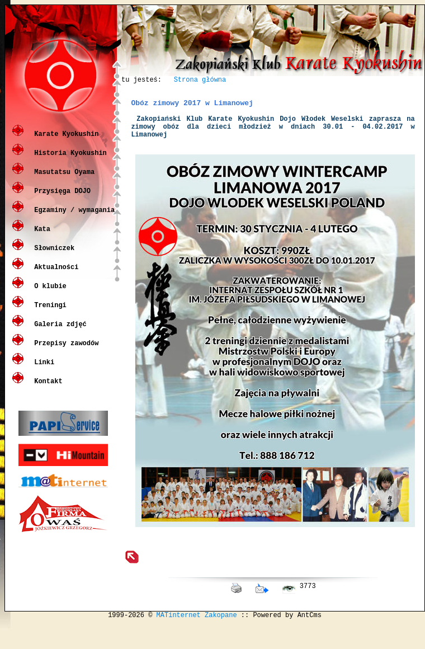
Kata (40, 237)
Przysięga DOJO (60, 199)
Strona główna (200, 81)
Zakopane (221, 640)
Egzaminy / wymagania (72, 218)
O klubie (48, 294)
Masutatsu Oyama (62, 180)
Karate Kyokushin (64, 142)
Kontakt (46, 389)
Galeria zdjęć (58, 332)
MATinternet (179, 640)
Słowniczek (52, 256)
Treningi (48, 313)
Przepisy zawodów (64, 351)
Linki (42, 370)
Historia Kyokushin (68, 161)
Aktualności (54, 275)
